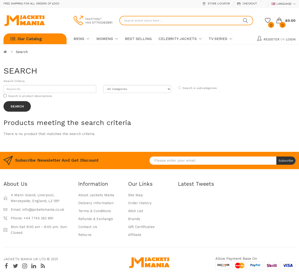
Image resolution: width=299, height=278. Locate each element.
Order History (140, 203)
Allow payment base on (236, 259)
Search (22, 52)
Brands (134, 219)
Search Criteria (14, 81)
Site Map (135, 195)
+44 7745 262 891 (38, 218)
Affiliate (134, 235)
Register (271, 39)
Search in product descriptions (28, 96)
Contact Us (87, 227)
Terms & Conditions (94, 211)
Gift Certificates (141, 227)
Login (290, 39)
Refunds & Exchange (95, 219)
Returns (85, 235)
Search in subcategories (197, 88)
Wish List (135, 211)
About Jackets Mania (96, 195)
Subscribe (286, 160)
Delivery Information (96, 203)
